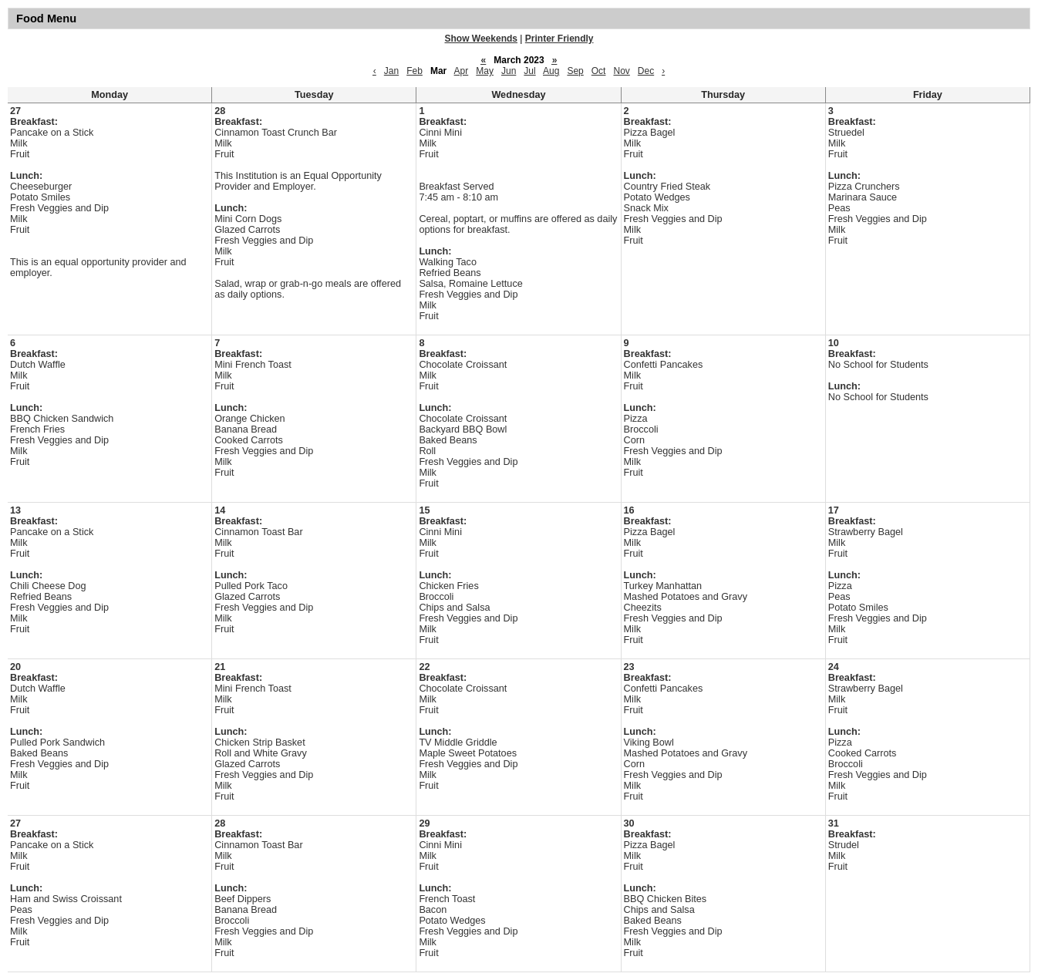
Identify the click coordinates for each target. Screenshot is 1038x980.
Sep (575, 71)
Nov (621, 71)
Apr (461, 71)
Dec (646, 71)
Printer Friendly (559, 38)
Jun (508, 71)
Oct (598, 71)
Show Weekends (481, 38)
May (485, 71)
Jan (391, 71)
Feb (414, 71)
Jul (529, 71)
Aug (551, 71)
